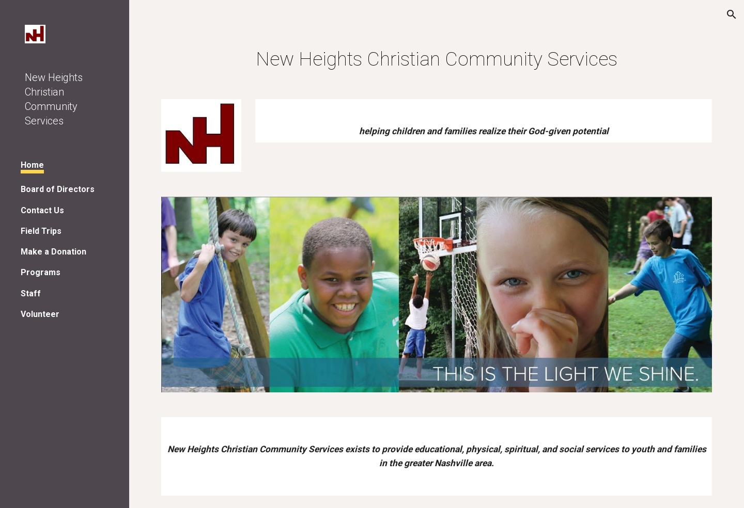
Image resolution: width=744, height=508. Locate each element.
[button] (731, 14)
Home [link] (32, 165)
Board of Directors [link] (58, 189)
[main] (436, 58)
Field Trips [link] (41, 231)
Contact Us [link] (42, 210)
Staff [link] (31, 293)
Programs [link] (40, 272)
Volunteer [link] (40, 314)
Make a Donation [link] (53, 252)
